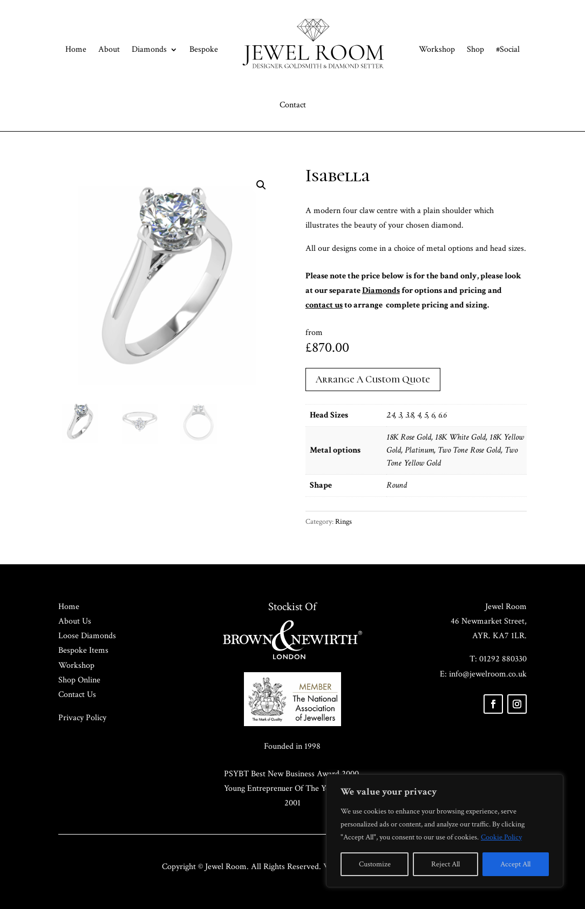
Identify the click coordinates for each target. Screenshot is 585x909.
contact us (324, 305)
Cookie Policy (501, 837)
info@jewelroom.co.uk (488, 674)
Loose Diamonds (87, 635)
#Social (508, 49)
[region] (444, 830)
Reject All (445, 864)
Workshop (437, 49)
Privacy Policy (82, 717)
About (109, 49)
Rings (343, 522)
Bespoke (203, 49)
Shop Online (79, 680)
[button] (261, 185)
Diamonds (149, 49)
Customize (375, 864)
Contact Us (77, 694)
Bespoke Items (83, 650)
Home (75, 49)
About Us (74, 621)
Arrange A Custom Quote (373, 379)
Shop (475, 49)
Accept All (515, 864)
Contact (293, 105)
